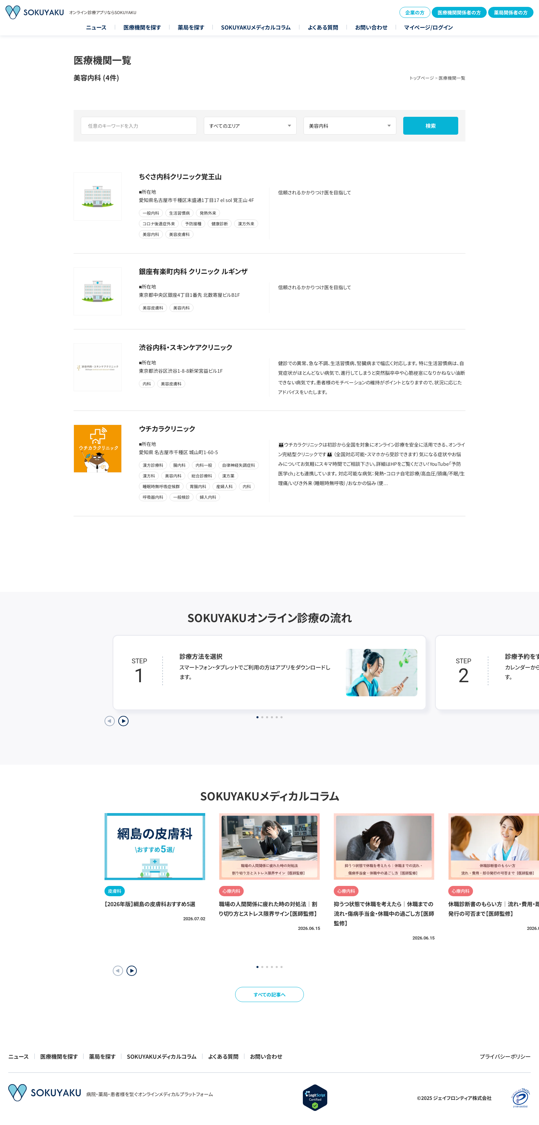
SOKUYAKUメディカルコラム (256, 27)
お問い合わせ (371, 27)
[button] (131, 971)
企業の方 (415, 12)
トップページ (422, 78)
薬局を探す (191, 27)
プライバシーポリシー (505, 1056)
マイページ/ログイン (428, 27)
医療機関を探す (142, 27)
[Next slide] (123, 721)
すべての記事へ (270, 994)
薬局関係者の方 (511, 12)
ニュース (96, 27)
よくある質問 (323, 27)
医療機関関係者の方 (459, 12)
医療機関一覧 (452, 78)
